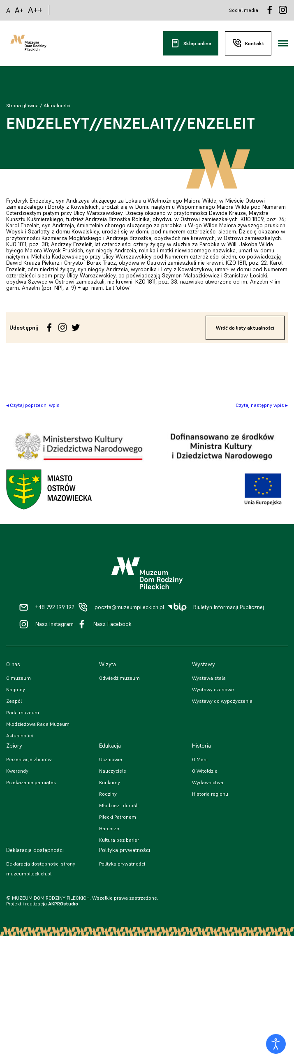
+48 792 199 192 (54, 607)
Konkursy (109, 782)
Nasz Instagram (54, 624)
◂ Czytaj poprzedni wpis (33, 405)
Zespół (14, 701)
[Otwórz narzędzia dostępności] (276, 1044)
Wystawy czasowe (213, 689)
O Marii (200, 759)
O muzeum (18, 678)
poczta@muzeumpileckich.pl (129, 607)
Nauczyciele (112, 771)
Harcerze (109, 828)
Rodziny (108, 794)
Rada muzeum (22, 712)
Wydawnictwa (207, 782)
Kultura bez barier (119, 840)
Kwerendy (17, 771)
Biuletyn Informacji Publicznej (228, 607)
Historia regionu (210, 794)
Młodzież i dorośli (119, 805)
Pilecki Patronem (117, 817)
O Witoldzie (205, 771)
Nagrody (15, 689)
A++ (35, 10)
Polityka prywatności (122, 864)
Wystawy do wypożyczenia (222, 701)
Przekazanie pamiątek (31, 782)
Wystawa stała (209, 678)
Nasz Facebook (112, 624)
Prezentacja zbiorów (28, 759)
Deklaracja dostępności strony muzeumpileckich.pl (40, 869)
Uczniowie (110, 759)
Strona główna (22, 105)
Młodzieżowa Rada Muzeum (37, 724)
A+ (19, 10)
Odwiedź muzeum (119, 678)
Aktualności (57, 105)
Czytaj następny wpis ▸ (262, 405)
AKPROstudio (63, 903)
